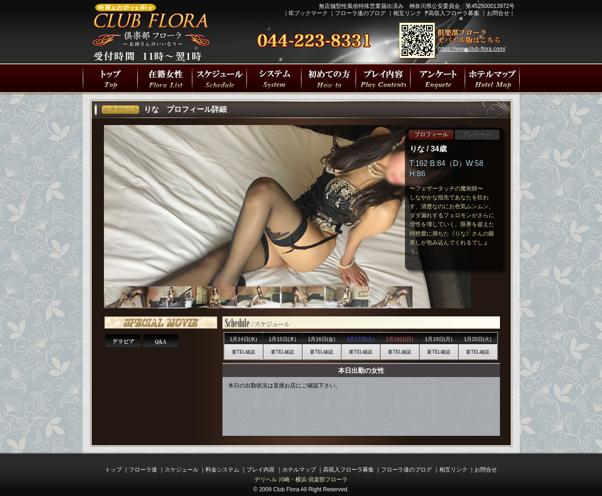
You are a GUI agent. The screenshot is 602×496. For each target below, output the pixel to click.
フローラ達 (164, 78)
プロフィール (431, 134)
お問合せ (498, 13)
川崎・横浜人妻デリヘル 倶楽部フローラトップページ (110, 78)
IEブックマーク (308, 13)
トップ (113, 469)
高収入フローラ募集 (453, 13)
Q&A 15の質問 (160, 341)
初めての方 (328, 78)
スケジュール (181, 469)
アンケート (477, 134)
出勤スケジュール (219, 78)
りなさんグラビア (123, 341)
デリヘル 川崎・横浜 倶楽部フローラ (301, 479)
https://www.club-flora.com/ (472, 49)
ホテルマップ (299, 469)
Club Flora (286, 489)
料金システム (222, 469)
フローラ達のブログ (360, 13)
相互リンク (407, 13)
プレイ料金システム (273, 78)
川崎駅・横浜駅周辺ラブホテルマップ (492, 78)
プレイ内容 (383, 78)
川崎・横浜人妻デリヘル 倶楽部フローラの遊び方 (437, 78)
